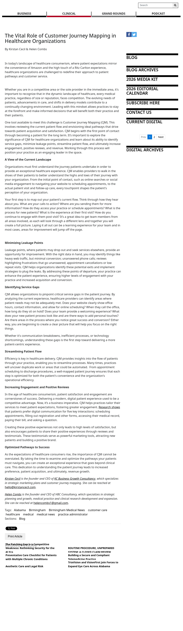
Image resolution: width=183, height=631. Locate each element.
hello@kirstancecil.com (20, 487)
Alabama (20, 510)
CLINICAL (69, 14)
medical (28, 514)
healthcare (13, 514)
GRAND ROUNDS (113, 14)
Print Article (15, 536)
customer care (97, 510)
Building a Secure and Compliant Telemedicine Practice (89, 557)
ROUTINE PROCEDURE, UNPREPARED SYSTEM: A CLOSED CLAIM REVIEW (91, 550)
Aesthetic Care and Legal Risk (24, 566)
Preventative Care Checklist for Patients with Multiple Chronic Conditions (31, 557)
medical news (46, 514)
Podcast (158, 14)
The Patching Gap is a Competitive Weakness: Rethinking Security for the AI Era (30, 548)
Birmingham (37, 510)
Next (161, 137)
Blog (22, 519)
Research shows (109, 407)
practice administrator (73, 514)
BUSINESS (24, 14)
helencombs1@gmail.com (50, 503)
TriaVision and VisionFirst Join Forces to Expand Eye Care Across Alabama (93, 564)
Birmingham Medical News (67, 510)
